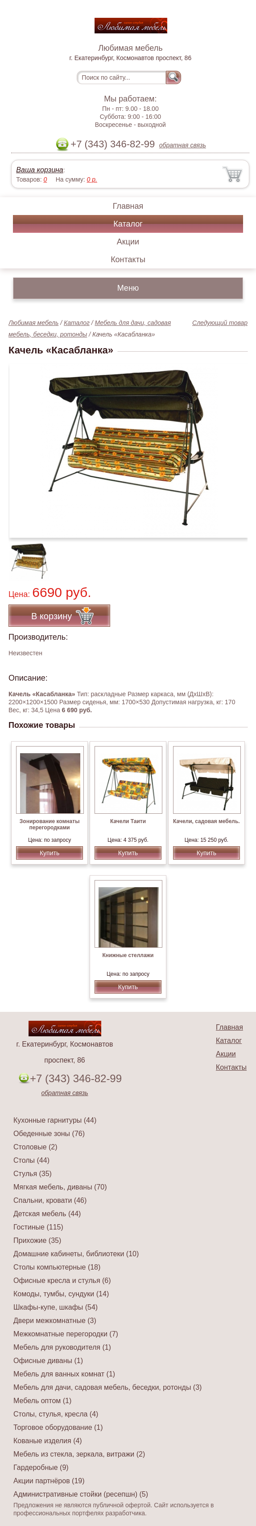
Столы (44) (31, 1160)
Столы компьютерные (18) (56, 1267)
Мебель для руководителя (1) (62, 1347)
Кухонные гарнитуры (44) (54, 1120)
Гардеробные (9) (41, 1467)
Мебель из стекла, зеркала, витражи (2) (79, 1454)
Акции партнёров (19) (49, 1481)
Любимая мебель (33, 322)
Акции (128, 241)
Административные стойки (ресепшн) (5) (80, 1494)
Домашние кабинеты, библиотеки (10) (76, 1254)
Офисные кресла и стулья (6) (62, 1280)
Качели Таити (128, 821)
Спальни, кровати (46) (50, 1200)
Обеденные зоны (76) (49, 1133)
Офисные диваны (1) (48, 1360)
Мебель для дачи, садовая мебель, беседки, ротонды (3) (107, 1387)
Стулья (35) (32, 1173)
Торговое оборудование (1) (58, 1427)
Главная (128, 206)
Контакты (128, 259)
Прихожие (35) (37, 1240)
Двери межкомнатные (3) (54, 1320)
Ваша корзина (39, 170)
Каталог (127, 223)
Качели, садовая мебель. (206, 821)
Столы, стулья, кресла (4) (55, 1414)
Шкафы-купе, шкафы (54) (55, 1307)
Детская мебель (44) (47, 1214)
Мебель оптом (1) (42, 1400)
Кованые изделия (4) (47, 1441)
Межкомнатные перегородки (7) (65, 1334)
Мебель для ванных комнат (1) (64, 1374)
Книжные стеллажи (128, 955)
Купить (49, 852)
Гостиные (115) (38, 1227)
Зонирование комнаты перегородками (50, 824)
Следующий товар (220, 322)
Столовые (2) (35, 1147)
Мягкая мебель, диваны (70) (60, 1187)
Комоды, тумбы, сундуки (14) (61, 1294)
